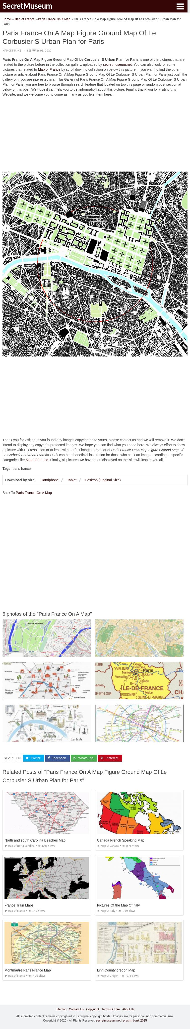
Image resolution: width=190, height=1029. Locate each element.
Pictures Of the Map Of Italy (118, 905)
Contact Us (76, 1009)
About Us (128, 1009)
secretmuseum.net (117, 64)
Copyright (92, 1009)
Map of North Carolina (19, 845)
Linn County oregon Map (116, 970)
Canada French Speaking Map (120, 840)
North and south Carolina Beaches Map (34, 840)
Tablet (71, 480)
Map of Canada (108, 845)
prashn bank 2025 (135, 1020)
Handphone (50, 480)
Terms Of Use (111, 1009)
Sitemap (61, 1009)
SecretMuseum (27, 5)
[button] (180, 6)
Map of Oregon (107, 975)
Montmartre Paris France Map (27, 970)
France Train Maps (19, 905)
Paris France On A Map (34, 493)
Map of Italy (106, 910)
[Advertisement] (95, 135)
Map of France (11, 50)
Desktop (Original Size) (103, 480)
